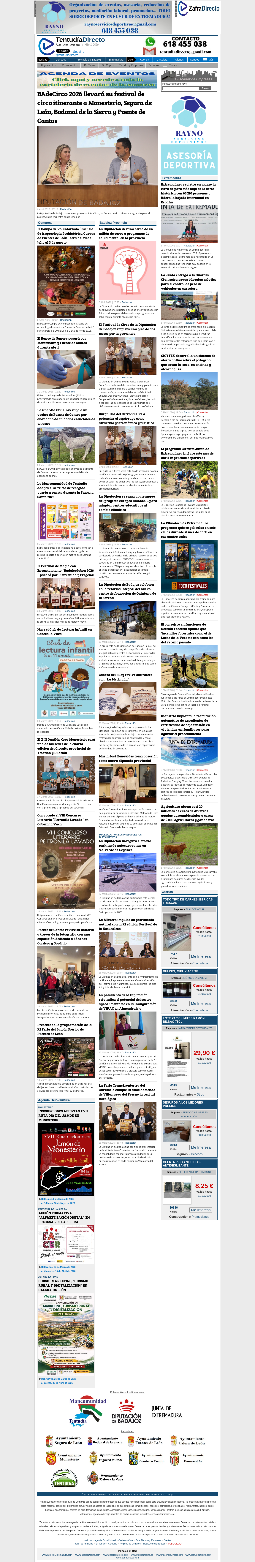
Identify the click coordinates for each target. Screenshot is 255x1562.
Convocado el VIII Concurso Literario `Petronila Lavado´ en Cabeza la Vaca (62, 819)
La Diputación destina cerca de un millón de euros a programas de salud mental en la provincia (126, 233)
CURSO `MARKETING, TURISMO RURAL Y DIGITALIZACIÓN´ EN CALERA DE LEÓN (63, 1285)
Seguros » (183, 1154)
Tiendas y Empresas (131, 65)
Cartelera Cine (125, 1540)
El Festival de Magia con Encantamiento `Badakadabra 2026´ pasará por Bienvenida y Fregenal (65, 570)
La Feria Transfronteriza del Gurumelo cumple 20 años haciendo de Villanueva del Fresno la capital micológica (127, 1092)
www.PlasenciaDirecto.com (169, 1555)
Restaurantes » (185, 1094)
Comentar (202, 245)
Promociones (200, 1216)
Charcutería (200, 963)
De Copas (107, 65)
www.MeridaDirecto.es (142, 1555)
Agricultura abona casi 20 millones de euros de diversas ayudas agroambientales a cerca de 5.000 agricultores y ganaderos (187, 813)
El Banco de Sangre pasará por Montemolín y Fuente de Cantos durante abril (62, 342)
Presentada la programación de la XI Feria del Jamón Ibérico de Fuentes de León (64, 1029)
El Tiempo (100, 1543)
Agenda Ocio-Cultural (105, 1540)
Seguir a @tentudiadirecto (67, 53)
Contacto (112, 1543)
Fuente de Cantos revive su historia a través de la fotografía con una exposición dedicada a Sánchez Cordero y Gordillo (65, 936)
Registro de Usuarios (130, 1543)
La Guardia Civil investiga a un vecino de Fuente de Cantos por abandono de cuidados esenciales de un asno (66, 417)
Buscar (206, 88)
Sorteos (194, 59)
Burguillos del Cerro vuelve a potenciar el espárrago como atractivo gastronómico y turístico (126, 418)
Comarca (61, 59)
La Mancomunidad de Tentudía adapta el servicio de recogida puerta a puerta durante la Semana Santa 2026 (65, 490)
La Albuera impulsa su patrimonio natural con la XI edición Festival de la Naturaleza (128, 924)
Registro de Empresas (154, 1543)
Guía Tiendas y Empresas (148, 1540)
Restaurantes (69, 65)
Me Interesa (201, 956)
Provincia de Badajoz (89, 59)
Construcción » (180, 1216)
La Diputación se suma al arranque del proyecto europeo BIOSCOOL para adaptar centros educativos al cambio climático (128, 503)
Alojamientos (48, 65)
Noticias (88, 1540)
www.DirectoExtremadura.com (57, 1555)
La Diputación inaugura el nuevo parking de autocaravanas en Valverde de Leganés (125, 845)
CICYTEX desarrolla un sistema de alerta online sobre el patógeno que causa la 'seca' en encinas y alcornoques (188, 362)
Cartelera (162, 59)
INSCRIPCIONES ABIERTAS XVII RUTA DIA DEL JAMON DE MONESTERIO (63, 1115)
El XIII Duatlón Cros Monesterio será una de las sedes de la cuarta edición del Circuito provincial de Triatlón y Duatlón (66, 746)
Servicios (153, 65)
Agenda (144, 59)
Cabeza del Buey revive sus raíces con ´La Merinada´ (125, 676)
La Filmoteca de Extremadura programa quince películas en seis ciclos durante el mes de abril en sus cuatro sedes (188, 530)
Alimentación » (181, 963)
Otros (200, 1094)
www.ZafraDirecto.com (127, 1557)
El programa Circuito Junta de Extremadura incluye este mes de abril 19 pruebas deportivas (187, 453)
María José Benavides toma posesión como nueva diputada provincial (128, 758)
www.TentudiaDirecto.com (198, 1555)
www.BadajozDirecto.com (87, 1555)
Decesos (196, 1154)
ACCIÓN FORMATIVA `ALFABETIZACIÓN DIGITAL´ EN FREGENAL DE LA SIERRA (64, 1217)
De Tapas (89, 65)
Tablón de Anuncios (83, 1543)
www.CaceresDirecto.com (115, 1555)
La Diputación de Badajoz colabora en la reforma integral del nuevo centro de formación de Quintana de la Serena (127, 591)
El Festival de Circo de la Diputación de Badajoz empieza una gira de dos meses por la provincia (127, 329)
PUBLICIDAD (174, 1543)
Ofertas (179, 59)
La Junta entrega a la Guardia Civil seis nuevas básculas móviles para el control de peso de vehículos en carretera (188, 282)
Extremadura (115, 59)
